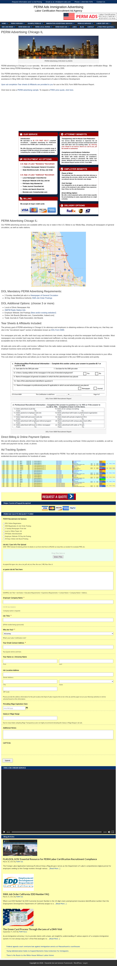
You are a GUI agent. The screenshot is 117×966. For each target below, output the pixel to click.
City (4, 685)
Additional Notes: (9, 728)
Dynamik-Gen (50, 963)
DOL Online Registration (13, 523)
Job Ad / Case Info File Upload (14, 544)
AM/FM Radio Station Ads (15, 310)
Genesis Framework (64, 963)
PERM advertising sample (28, 90)
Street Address (8, 677)
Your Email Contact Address (14, 643)
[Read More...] (54, 868)
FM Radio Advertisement (13, 534)
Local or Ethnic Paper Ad (13, 531)
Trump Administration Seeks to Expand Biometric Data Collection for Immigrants (37, 951)
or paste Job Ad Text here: (13, 569)
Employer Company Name (13, 598)
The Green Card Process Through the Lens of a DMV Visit (32, 929)
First (4, 664)
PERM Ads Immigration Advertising (58, 7)
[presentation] (20, 749)
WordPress (78, 963)
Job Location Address (11, 670)
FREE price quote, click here (61, 90)
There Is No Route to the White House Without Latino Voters (30, 955)
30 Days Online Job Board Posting (16, 539)
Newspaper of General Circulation (44, 295)
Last (60, 664)
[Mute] (109, 832)
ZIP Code (6, 692)
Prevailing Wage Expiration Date (15, 704)
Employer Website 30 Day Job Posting (18, 536)
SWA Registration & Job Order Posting (18, 526)
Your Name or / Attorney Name (15, 657)
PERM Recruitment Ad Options (15, 519)
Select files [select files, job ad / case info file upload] (58, 557)
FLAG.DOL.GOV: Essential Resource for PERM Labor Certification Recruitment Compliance (50, 859)
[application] (58, 802)
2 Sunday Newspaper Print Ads (15, 528)
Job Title (7, 616)
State (61, 685)
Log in (85, 963)
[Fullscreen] (113, 832)
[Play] (4, 832)
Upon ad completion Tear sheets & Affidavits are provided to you (27, 84)
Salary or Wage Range (11, 714)
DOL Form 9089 (57, 330)
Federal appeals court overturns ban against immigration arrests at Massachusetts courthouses (43, 946)
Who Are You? (9, 629)
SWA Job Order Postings (42, 298)
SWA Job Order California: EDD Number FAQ (26, 894)
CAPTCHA (7, 743)
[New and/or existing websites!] (43, 313)
